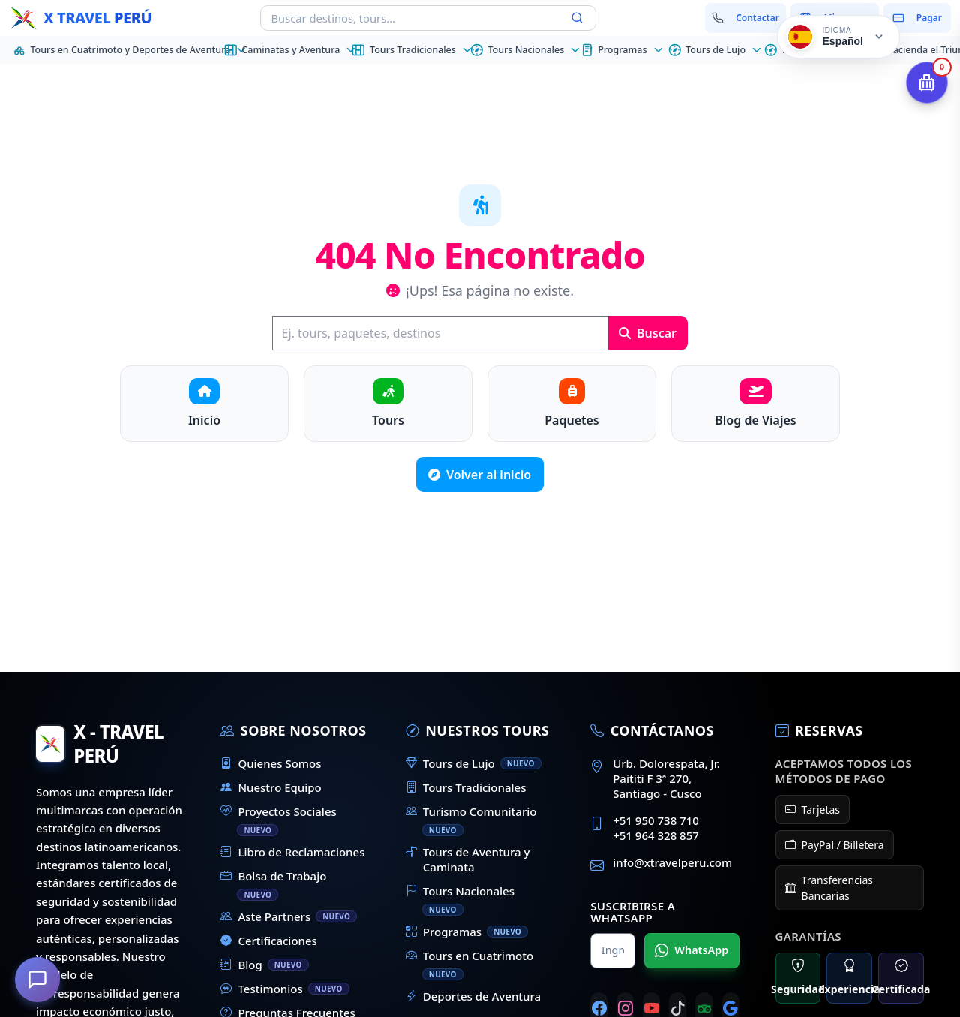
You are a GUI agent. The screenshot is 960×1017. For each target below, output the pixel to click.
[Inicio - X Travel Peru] (80, 18)
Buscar (647, 333)
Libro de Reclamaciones (292, 852)
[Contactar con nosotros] (746, 18)
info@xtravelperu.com (672, 862)
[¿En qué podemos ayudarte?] (37, 979)
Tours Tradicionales (466, 787)
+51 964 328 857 (656, 835)
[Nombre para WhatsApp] (612, 950)
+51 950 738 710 (656, 820)
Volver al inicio (479, 474)
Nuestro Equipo (270, 787)
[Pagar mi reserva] (917, 18)
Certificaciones (268, 940)
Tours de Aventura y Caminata (468, 859)
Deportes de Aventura (473, 996)
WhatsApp (691, 950)
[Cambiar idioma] (838, 36)
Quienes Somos (270, 763)
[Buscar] (440, 333)
